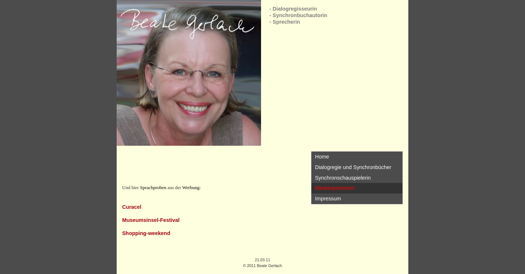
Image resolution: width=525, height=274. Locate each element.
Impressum (328, 198)
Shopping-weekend (146, 233)
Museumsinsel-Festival (151, 220)
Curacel (131, 207)
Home (322, 157)
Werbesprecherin (335, 188)
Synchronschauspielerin (343, 178)
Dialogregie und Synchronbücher (353, 167)
